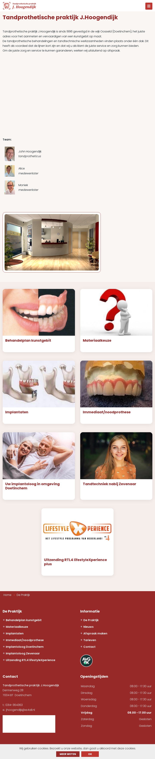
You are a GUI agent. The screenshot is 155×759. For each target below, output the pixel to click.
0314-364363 (14, 706)
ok (90, 754)
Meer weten (68, 754)
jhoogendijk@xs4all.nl (20, 711)
